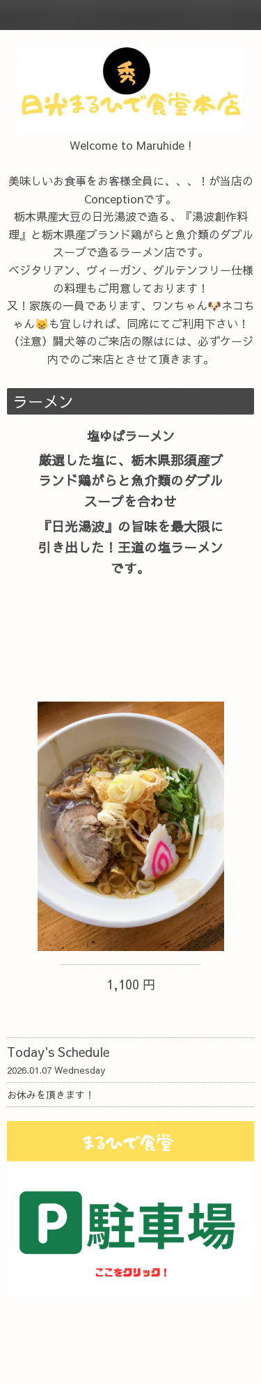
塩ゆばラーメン (131, 436)
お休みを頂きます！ (51, 1095)
